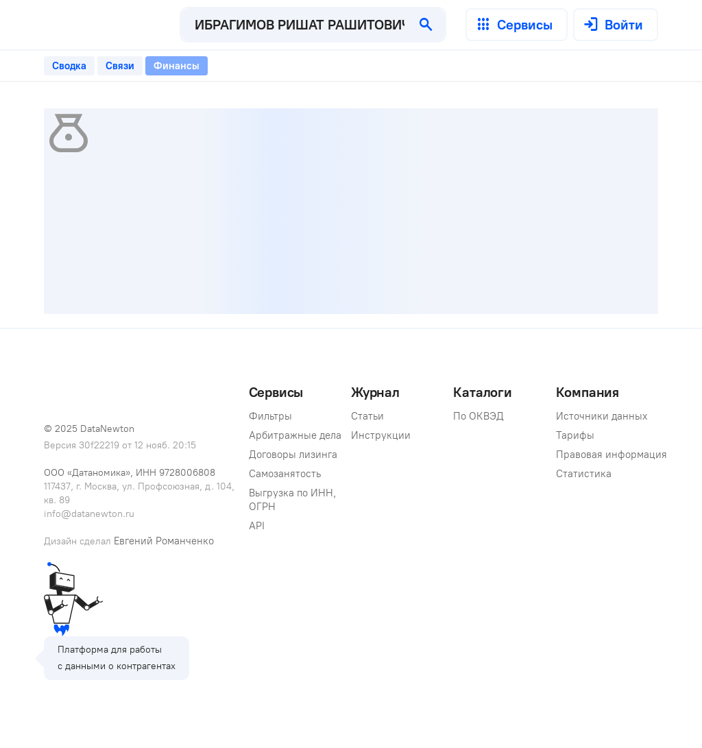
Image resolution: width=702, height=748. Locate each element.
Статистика (584, 474)
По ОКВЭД (478, 416)
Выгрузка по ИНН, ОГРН (294, 500)
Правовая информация (611, 454)
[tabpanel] (351, 211)
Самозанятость (285, 474)
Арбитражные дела (295, 435)
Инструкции (381, 435)
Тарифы (575, 435)
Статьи (367, 416)
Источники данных (602, 416)
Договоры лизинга (293, 454)
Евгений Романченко (164, 541)
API (257, 526)
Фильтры (270, 416)
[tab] (69, 65)
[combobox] (294, 24)
